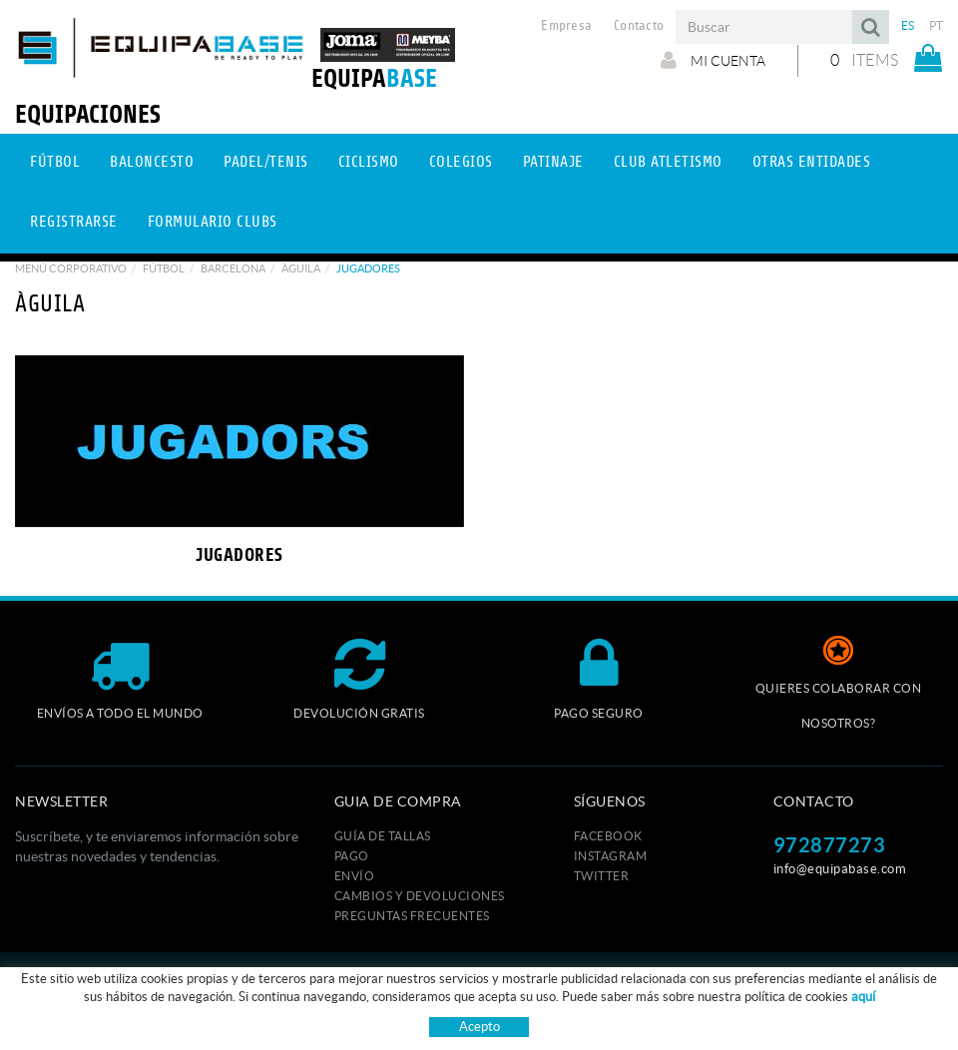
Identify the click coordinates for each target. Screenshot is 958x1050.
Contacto (639, 26)
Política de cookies (367, 982)
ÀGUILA (300, 268)
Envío (354, 875)
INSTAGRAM (611, 855)
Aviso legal (470, 982)
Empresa (566, 26)
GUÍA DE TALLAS (382, 835)
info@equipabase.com (840, 868)
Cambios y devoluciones (419, 895)
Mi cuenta (713, 60)
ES (908, 25)
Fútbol (164, 268)
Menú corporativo (71, 268)
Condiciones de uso (573, 982)
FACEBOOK (608, 835)
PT (936, 25)
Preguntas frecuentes (412, 915)
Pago (351, 855)
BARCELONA (233, 268)
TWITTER (602, 875)
